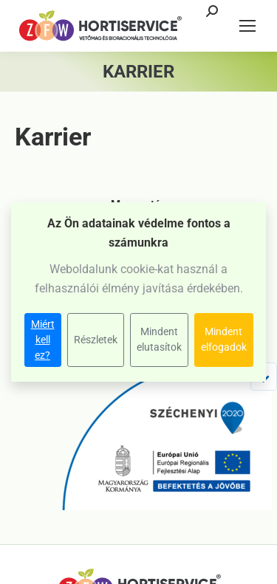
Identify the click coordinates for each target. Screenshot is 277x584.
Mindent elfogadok (224, 339)
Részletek (95, 340)
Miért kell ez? (43, 339)
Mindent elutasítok (159, 339)
